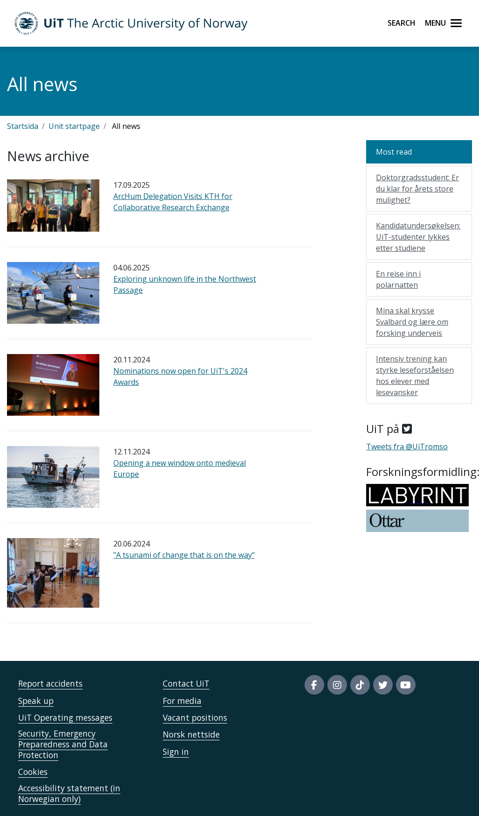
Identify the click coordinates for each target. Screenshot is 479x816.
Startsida (22, 126)
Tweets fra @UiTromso (407, 446)
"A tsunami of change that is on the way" (184, 555)
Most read (394, 152)
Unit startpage (74, 126)
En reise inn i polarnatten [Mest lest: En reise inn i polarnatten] (398, 279)
